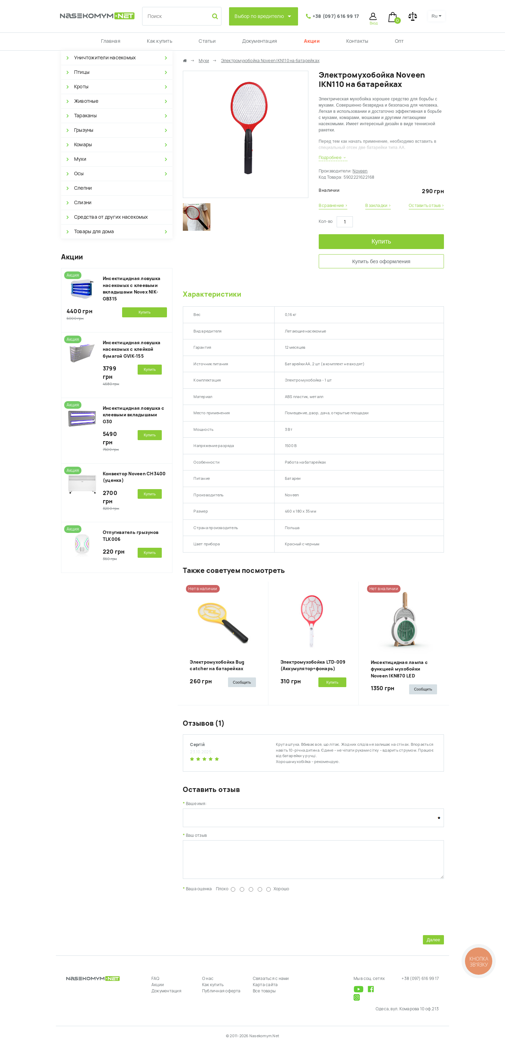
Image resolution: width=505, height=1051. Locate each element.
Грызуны (83, 130)
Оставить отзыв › (426, 205)
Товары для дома (94, 231)
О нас (208, 983)
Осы (79, 173)
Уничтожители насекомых (105, 57)
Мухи (80, 159)
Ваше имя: (196, 803)
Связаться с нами (271, 983)
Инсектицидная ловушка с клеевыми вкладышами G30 (134, 415)
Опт (399, 41)
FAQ (155, 983)
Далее (433, 945)
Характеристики (212, 294)
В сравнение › (333, 205)
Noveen (360, 171)
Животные (86, 101)
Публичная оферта (221, 996)
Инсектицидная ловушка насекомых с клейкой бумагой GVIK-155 (131, 349)
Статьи (207, 41)
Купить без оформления (381, 261)
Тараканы (85, 115)
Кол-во (326, 221)
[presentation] (235, 917)
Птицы (81, 72)
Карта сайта (265, 990)
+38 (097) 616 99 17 (336, 16)
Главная (110, 41)
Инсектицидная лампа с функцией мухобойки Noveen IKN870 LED (399, 669)
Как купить (159, 41)
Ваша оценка (199, 894)
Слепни (83, 188)
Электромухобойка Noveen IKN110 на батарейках (270, 60)
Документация (259, 41)
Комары (83, 144)
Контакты (357, 41)
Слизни (82, 202)
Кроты (81, 86)
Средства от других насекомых (111, 217)
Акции (312, 41)
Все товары (264, 996)
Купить (381, 241)
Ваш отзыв (196, 835)
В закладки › (378, 205)
